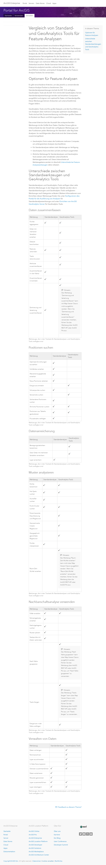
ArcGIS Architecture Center (39, 855)
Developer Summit (61, 845)
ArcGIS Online (34, 831)
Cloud (48, 3)
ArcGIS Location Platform (38, 841)
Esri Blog (57, 838)
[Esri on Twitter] (80, 834)
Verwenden (19, 16)
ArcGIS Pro (33, 835)
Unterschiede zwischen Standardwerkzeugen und (93, 44)
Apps (54, 3)
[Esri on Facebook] (84, 834)
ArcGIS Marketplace (36, 852)
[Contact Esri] (91, 834)
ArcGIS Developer (35, 845)
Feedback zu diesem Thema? (69, 807)
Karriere (57, 835)
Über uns (57, 831)
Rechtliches (58, 861)
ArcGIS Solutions (35, 848)
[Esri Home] (83, 826)
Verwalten (29, 16)
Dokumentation (9, 852)
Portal (25, 3)
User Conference (60, 841)
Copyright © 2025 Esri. (11, 861)
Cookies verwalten (48, 861)
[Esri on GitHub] (87, 834)
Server (5, 838)
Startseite (8, 16)
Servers (31, 3)
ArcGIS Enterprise (11, 3)
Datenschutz (37, 861)
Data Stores (40, 3)
